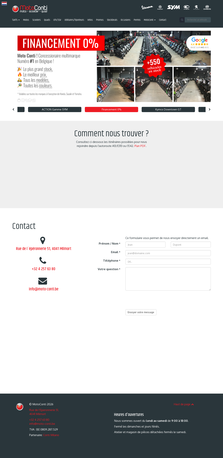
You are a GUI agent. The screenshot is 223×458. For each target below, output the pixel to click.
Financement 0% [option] (111, 109)
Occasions (125, 20)
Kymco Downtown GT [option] (168, 109)
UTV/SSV (57, 20)
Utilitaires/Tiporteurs (74, 20)
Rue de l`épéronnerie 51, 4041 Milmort (43, 249)
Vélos (90, 20)
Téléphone (111, 260)
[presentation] (151, 300)
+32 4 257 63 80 (43, 269)
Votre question (109, 269)
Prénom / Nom (109, 243)
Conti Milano (51, 435)
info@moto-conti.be (43, 289)
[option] (111, 66)
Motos (26, 20)
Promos (99, 20)
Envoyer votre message (141, 312)
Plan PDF (140, 146)
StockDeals (112, 20)
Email (115, 252)
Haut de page (184, 404)
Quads (47, 20)
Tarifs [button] (16, 20)
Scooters (36, 20)
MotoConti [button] (150, 20)
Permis (137, 20)
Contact (162, 20)
